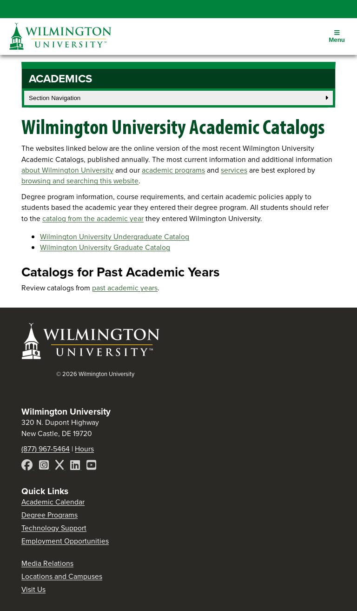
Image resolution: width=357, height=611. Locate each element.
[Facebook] (27, 466)
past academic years (125, 287)
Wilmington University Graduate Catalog (105, 247)
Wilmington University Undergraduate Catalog (114, 236)
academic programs (173, 170)
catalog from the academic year (93, 218)
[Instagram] (45, 466)
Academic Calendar (53, 502)
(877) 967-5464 (45, 448)
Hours (84, 448)
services (234, 170)
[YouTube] (91, 466)
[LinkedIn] (76, 466)
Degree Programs (49, 515)
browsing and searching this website (80, 180)
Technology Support (53, 528)
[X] (60, 466)
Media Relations (47, 563)
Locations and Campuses (61, 576)
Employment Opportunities (65, 541)
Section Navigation (178, 97)
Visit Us (33, 589)
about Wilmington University (67, 170)
